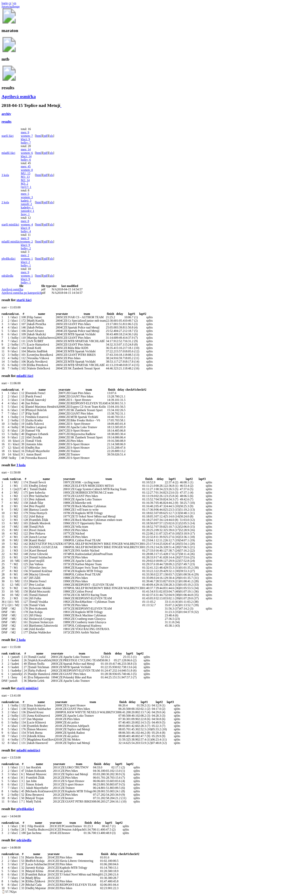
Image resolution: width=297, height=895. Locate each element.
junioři (26, 204)
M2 (25, 180)
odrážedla (7, 275)
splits (149, 317)
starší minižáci (10, 224)
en (14, 3)
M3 (24, 183)
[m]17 (26, 187)
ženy (25, 214)
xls (51, 135)
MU (25, 173)
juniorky (27, 210)
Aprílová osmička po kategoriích (21, 292)
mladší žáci (8, 152)
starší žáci (8, 135)
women (27, 135)
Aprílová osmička (19, 96)
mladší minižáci (11, 241)
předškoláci (9, 258)
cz (10, 3)
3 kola (5, 175)
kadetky (27, 207)
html (38, 135)
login (5, 3)
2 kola (5, 202)
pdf (46, 135)
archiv (6, 114)
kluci (25, 139)
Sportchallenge (11, 6)
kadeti (26, 200)
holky (26, 142)
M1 (25, 176)
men (25, 132)
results (7, 122)
